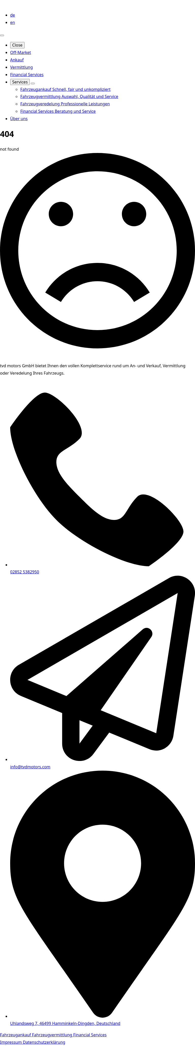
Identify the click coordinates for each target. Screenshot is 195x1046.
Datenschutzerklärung (44, 1042)
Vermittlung (21, 67)
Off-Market (20, 52)
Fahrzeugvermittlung (52, 1035)
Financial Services (26, 74)
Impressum (11, 1042)
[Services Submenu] (33, 83)
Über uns (19, 118)
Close (17, 45)
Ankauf (17, 60)
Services (20, 82)
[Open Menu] (2, 35)
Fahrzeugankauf (16, 1035)
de (12, 15)
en (12, 22)
